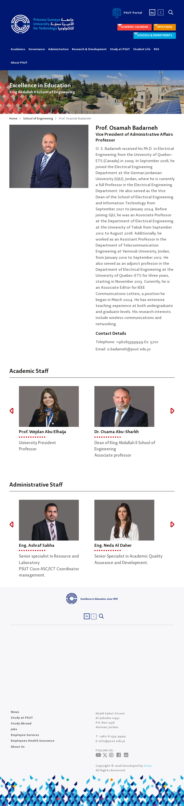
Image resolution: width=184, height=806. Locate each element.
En (152, 13)
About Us (18, 750)
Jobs (14, 733)
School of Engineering (38, 118)
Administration (58, 49)
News (15, 715)
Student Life (141, 49)
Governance (37, 49)
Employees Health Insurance (32, 744)
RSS (156, 49)
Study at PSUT (120, 49)
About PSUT (19, 63)
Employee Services (25, 738)
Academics (18, 49)
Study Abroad (21, 727)
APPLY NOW (164, 27)
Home (13, 118)
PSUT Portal (126, 13)
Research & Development (89, 49)
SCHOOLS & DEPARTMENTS (154, 35)
